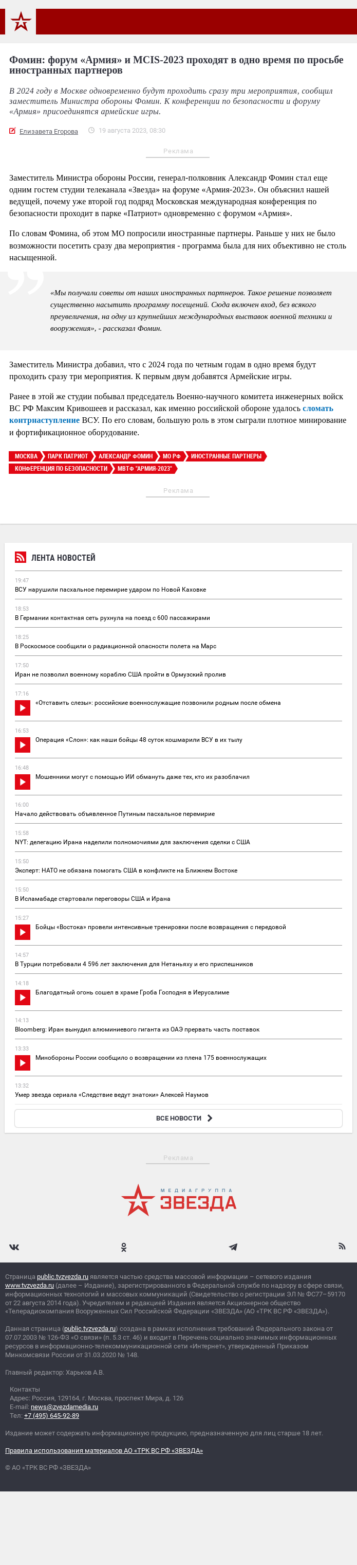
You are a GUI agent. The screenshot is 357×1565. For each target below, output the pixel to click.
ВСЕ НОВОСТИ (185, 1118)
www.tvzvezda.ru (29, 1285)
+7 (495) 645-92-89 (51, 1415)
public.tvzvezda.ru (62, 1277)
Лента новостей (55, 559)
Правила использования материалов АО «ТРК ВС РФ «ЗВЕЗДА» (104, 1450)
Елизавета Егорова (49, 131)
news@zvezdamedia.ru (64, 1407)
